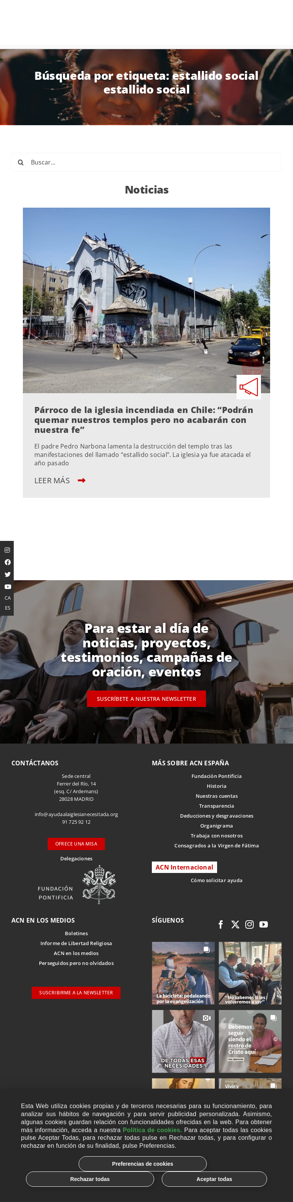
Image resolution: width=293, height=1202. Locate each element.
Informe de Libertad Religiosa (76, 943)
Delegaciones (76, 858)
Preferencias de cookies (142, 1164)
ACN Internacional (184, 867)
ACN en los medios (76, 953)
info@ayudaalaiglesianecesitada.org (76, 814)
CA (8, 597)
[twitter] (235, 924)
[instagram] (249, 924)
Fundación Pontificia (217, 776)
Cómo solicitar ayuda (217, 880)
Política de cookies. (152, 1130)
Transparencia (217, 805)
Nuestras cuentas (217, 795)
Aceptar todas (214, 1179)
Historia (217, 786)
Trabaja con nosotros (217, 835)
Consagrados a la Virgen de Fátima (216, 845)
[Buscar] (21, 162)
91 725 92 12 (76, 821)
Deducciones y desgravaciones (216, 815)
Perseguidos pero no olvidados (76, 963)
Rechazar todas (89, 1179)
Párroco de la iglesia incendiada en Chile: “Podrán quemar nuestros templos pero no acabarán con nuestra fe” (143, 419)
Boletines (76, 933)
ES (7, 607)
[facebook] (221, 924)
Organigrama (216, 825)
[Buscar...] (146, 162)
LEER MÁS (59, 480)
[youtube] (263, 924)
